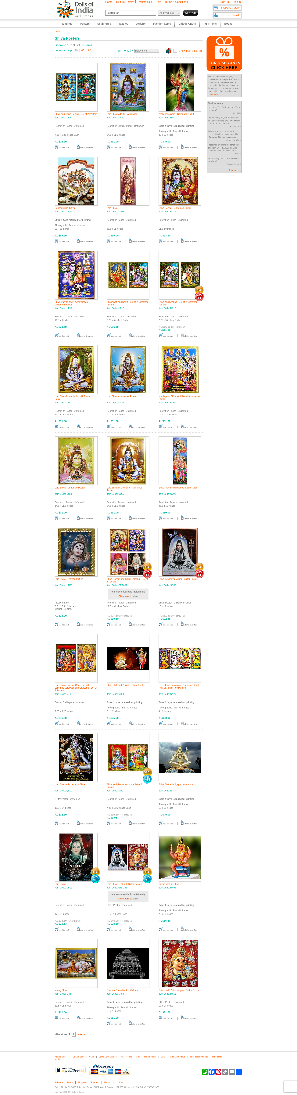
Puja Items (210, 23)
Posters (85, 23)
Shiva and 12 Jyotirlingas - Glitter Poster (179, 990)
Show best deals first (191, 50)
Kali (138, 1057)
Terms (70, 1082)
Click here (123, 596)
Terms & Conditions (176, 1)
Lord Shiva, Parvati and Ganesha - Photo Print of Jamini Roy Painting (179, 686)
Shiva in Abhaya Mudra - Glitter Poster (178, 579)
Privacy (59, 1082)
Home (108, 1)
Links (120, 1082)
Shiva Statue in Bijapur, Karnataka (176, 784)
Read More (213, 94)
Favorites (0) (233, 15)
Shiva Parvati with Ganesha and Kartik (178, 487)
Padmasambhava (177, 1057)
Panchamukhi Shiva (65, 208)
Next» (81, 1034)
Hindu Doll (217, 1057)
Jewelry (140, 23)
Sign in (237, 1)
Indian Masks (150, 1057)
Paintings (66, 23)
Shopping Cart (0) (230, 7)
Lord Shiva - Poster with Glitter (70, 784)
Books (228, 23)
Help (158, 1)
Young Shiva (61, 990)
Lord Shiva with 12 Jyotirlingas (122, 114)
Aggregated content (60, 1058)
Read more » (234, 170)
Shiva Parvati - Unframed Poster (175, 208)
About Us (109, 1082)
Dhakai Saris (78, 1057)
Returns (95, 1082)
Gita (163, 1057)
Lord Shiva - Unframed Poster (122, 396)
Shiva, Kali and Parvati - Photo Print (125, 685)
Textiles (123, 23)
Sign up (224, 1)
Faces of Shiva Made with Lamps (123, 990)
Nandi (91, 1057)
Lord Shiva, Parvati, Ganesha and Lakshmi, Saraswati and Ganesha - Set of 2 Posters (76, 688)
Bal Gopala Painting (198, 1057)
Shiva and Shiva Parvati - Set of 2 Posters (76, 114)
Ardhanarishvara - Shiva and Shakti (176, 114)
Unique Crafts (187, 23)
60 (82, 50)
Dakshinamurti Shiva (169, 884)
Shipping (82, 1082)
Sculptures (104, 23)
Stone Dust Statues (108, 1057)
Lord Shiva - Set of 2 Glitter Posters (124, 884)
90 (89, 50)
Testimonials (144, 1)
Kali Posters (126, 1057)
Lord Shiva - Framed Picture (69, 579)
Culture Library (125, 1)
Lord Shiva (112, 208)
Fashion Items (162, 23)
